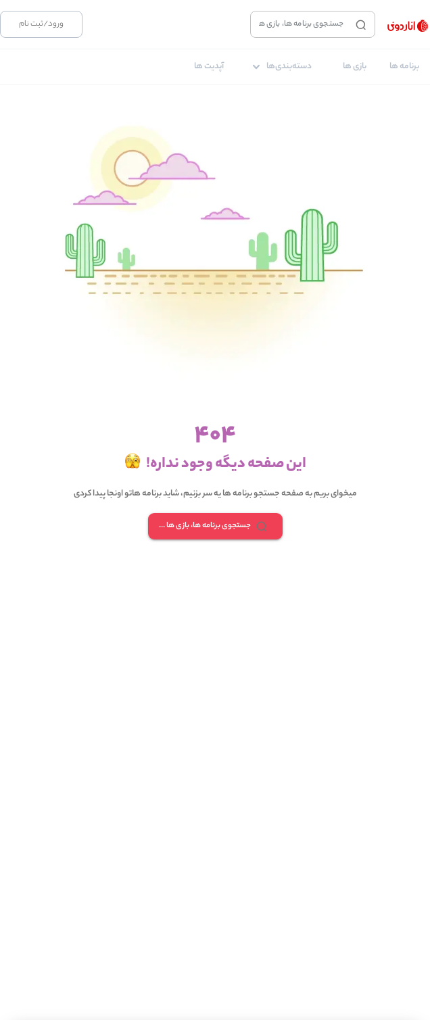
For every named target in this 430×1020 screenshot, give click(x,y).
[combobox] (300, 24)
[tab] (404, 66)
